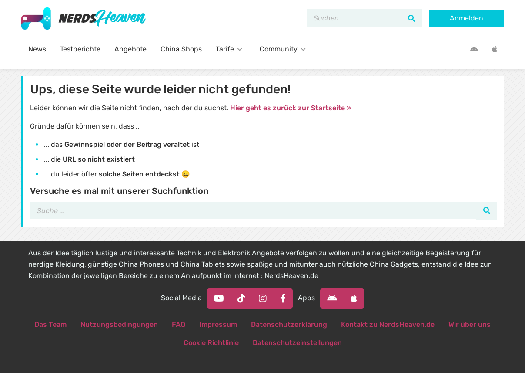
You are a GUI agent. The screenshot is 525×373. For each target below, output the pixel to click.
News (37, 49)
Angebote (130, 49)
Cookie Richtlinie (211, 343)
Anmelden (466, 18)
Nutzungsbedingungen (119, 324)
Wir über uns (469, 324)
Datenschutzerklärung (289, 324)
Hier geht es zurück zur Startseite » (290, 108)
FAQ (178, 324)
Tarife (231, 49)
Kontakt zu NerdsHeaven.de (388, 324)
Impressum (218, 324)
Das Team (50, 324)
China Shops (181, 49)
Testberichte (80, 49)
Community (284, 49)
